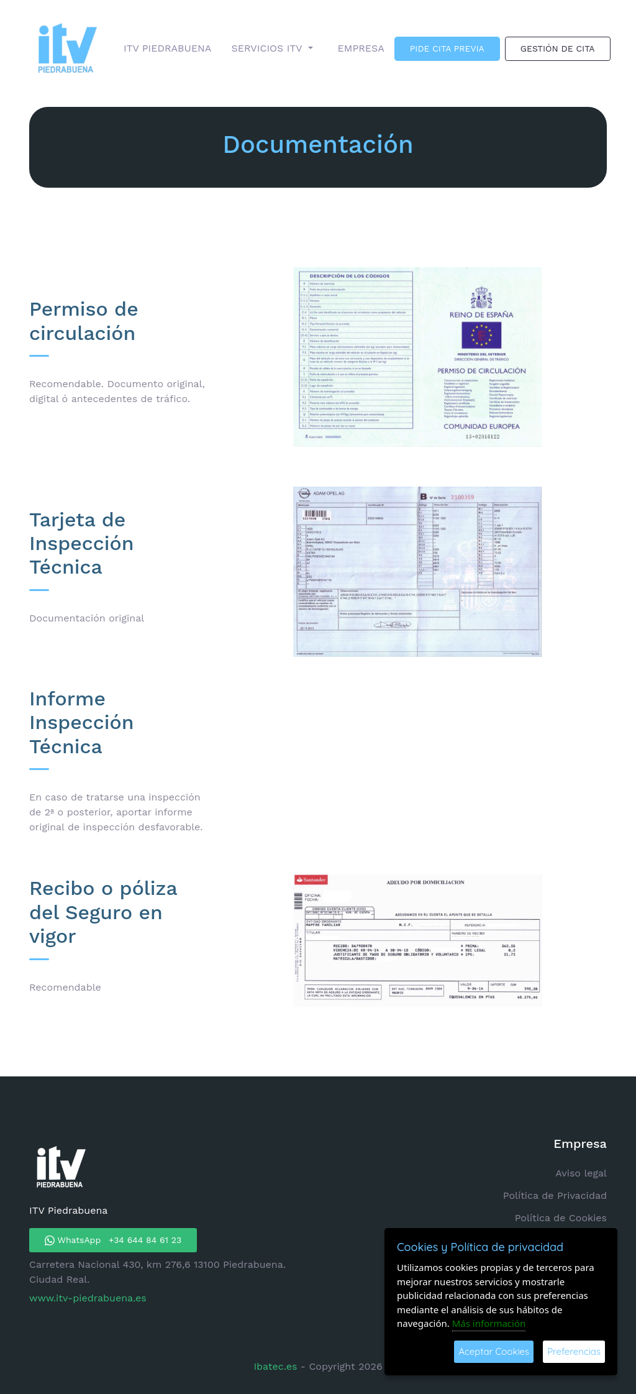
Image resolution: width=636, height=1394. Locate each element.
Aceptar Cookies (493, 1351)
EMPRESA (361, 48)
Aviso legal (581, 1173)
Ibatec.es (276, 1366)
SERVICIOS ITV (268, 48)
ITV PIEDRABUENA (167, 48)
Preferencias (574, 1351)
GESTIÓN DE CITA (557, 48)
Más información (489, 1323)
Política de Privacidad (555, 1195)
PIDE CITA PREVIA (447, 48)
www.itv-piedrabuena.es (88, 1298)
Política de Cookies (561, 1218)
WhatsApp (113, 1240)
